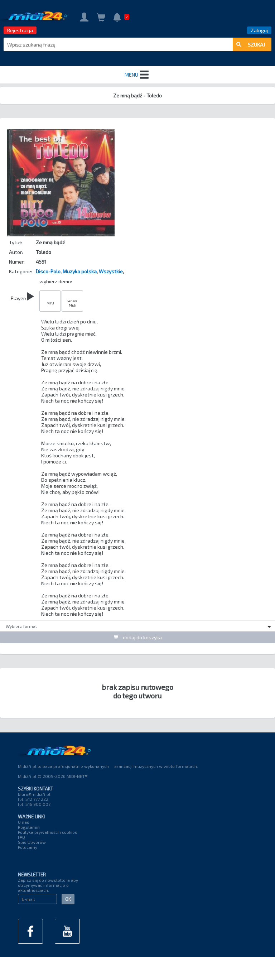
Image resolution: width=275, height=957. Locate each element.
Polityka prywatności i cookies (47, 832)
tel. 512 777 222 (33, 799)
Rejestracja (20, 30)
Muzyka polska (80, 271)
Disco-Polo (48, 271)
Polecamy (27, 847)
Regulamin (29, 826)
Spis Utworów (32, 842)
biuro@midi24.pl (34, 794)
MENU (137, 74)
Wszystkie (111, 271)
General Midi (72, 303)
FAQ (21, 837)
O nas (23, 821)
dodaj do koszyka (138, 637)
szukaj (250, 45)
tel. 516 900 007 (34, 804)
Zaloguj (259, 30)
